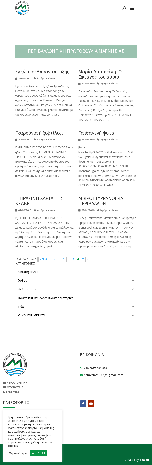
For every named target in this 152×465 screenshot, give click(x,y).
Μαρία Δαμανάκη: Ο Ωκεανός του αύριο (100, 74)
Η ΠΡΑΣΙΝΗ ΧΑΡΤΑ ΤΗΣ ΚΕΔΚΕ (39, 201)
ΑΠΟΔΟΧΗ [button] (38, 453)
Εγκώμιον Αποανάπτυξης (42, 71)
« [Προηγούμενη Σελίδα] (54, 259)
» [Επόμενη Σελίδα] (87, 259)
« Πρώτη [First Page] (45, 259)
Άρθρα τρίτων (46, 78)
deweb (144, 460)
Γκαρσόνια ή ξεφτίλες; (39, 132)
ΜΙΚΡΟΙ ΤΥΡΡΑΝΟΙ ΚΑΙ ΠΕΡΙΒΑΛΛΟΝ (101, 201)
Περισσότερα (18, 453)
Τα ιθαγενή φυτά (96, 132)
